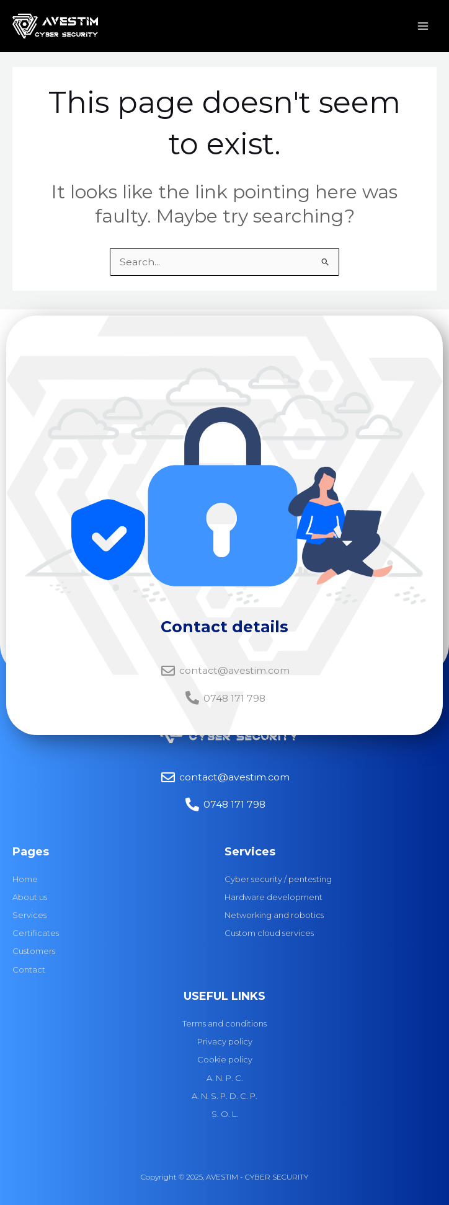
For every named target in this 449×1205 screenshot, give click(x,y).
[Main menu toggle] (423, 27)
